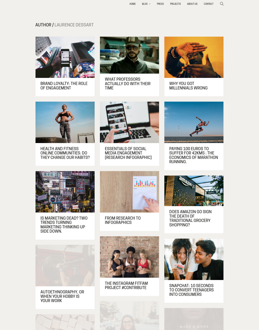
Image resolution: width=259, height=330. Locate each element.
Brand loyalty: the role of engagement (64, 86)
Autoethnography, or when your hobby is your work (62, 299)
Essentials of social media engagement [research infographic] (128, 153)
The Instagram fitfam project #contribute (126, 287)
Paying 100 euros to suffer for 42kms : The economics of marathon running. (193, 155)
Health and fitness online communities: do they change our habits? (65, 153)
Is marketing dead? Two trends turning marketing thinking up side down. (64, 225)
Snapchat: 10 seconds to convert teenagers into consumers (191, 292)
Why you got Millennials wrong (188, 86)
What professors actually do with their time (127, 83)
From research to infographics (123, 220)
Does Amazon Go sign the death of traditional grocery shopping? (190, 218)
